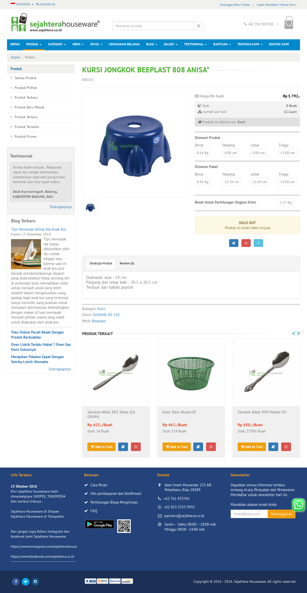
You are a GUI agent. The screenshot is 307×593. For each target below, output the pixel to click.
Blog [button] (151, 44)
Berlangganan (281, 514)
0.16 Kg (203, 153)
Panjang (229, 145)
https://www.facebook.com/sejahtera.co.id (42, 556)
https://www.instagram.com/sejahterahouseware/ (48, 546)
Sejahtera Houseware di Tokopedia (37, 516)
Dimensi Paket (206, 166)
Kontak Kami (279, 44)
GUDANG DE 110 (106, 314)
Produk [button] (34, 44)
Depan (15, 44)
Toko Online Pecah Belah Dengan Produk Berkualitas (37, 335)
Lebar (255, 145)
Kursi (101, 308)
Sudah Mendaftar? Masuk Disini (276, 5)
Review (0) (127, 263)
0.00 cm (231, 153)
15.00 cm (287, 182)
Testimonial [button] (195, 44)
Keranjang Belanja (124, 44)
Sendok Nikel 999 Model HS (262, 412)
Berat (199, 145)
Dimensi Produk (207, 137)
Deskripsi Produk (101, 263)
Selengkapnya (61, 206)
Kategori (57, 44)
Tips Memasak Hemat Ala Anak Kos (38, 229)
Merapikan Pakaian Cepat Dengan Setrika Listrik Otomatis (37, 359)
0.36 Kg (203, 182)
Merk (78, 44)
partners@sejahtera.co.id (184, 515)
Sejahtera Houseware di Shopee (35, 511)
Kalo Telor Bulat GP (179, 412)
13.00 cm (287, 153)
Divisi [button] (96, 44)
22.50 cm (232, 182)
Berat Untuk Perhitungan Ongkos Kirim (225, 202)
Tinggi (283, 145)
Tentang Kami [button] (249, 44)
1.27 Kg (285, 202)
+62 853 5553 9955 (179, 507)
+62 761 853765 (177, 498)
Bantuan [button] (222, 44)
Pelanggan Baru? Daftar (235, 5)
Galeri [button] (171, 44)
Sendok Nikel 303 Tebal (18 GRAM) (111, 414)
